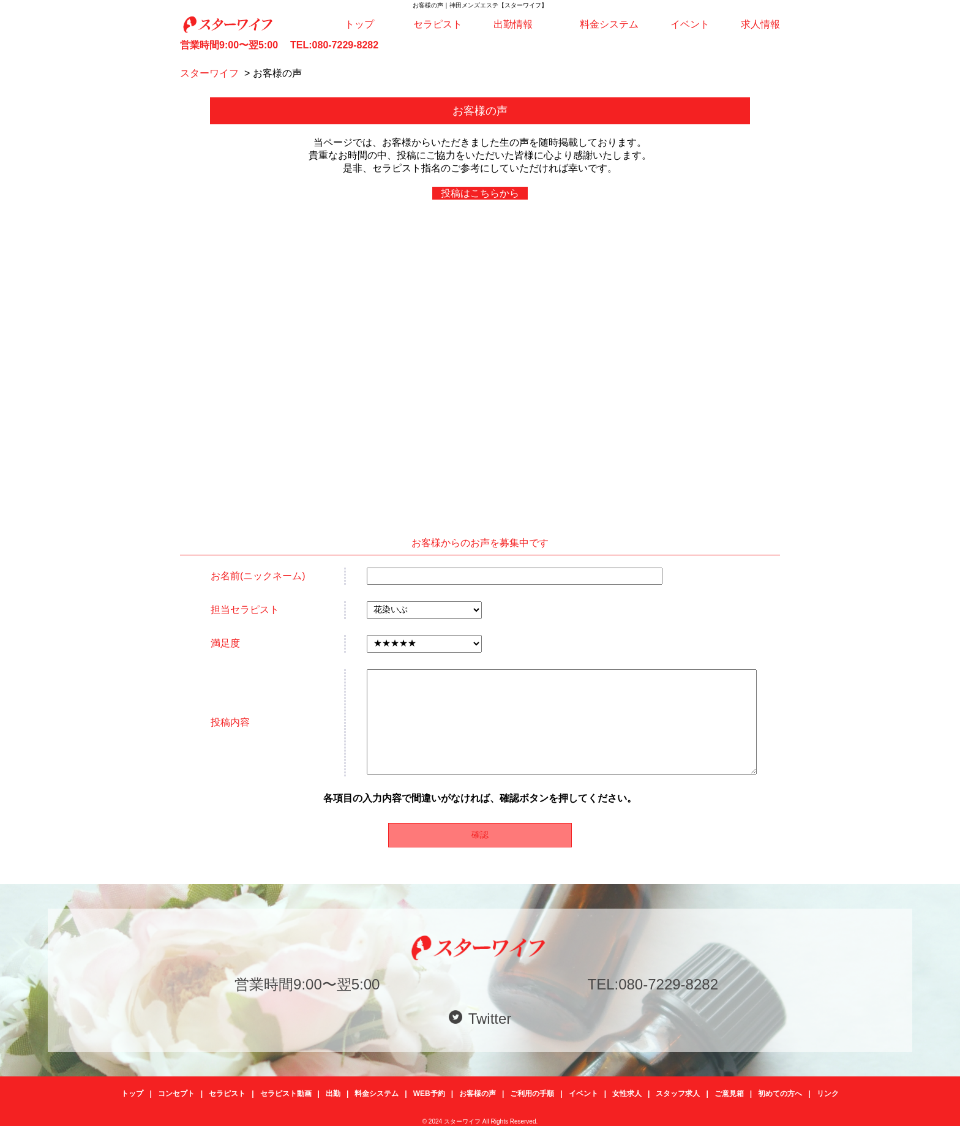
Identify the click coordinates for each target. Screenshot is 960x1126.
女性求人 (627, 1093)
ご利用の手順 (532, 1093)
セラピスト (437, 24)
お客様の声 (477, 1093)
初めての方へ (780, 1093)
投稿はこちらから (480, 193)
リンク (828, 1093)
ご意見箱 (729, 1093)
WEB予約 (429, 1093)
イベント (690, 24)
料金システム (609, 24)
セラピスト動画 (286, 1093)
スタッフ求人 (678, 1093)
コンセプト (176, 1093)
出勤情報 (513, 24)
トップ (359, 24)
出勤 (333, 1093)
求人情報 (760, 24)
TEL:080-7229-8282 (334, 45)
